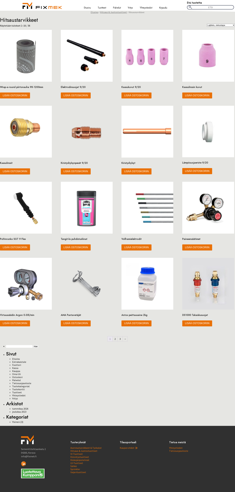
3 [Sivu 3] (120, 338)
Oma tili (16, 374)
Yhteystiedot (146, 7)
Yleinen (16, 421)
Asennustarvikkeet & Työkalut (86, 447)
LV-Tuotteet (76, 463)
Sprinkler (75, 469)
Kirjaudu (163, 7)
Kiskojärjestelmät (79, 460)
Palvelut (117, 7)
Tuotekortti (18, 389)
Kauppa (16, 371)
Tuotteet (102, 7)
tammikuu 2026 (20, 408)
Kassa (15, 367)
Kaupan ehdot (128, 447)
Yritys (130, 7)
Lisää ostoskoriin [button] (15, 95)
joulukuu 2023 (19, 411)
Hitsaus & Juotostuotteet (113, 12)
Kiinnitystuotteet (79, 456)
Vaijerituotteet (78, 472)
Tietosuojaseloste (21, 383)
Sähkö (73, 466)
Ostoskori (17, 377)
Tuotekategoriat (21, 386)
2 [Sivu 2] (115, 338)
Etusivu (87, 7)
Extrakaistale (19, 361)
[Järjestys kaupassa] (221, 25)
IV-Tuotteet (76, 453)
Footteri (16, 364)
